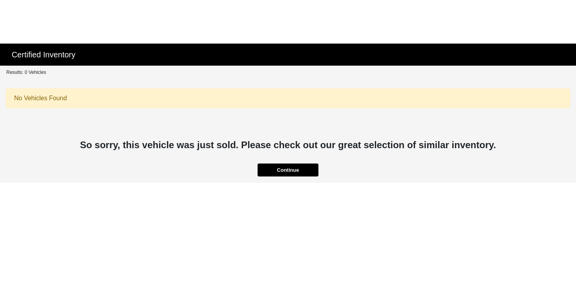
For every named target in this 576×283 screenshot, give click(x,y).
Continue (288, 170)
